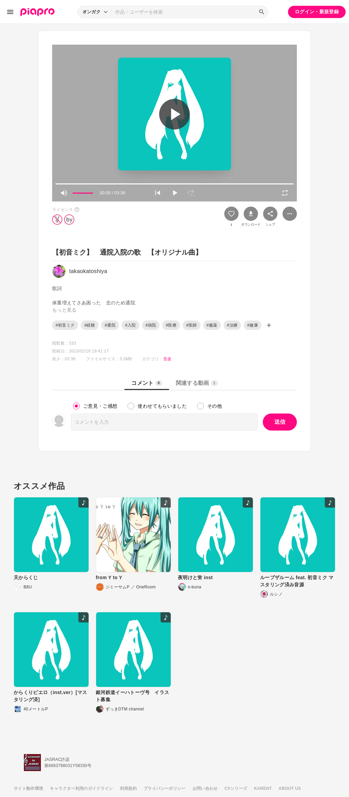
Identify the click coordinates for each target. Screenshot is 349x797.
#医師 (191, 325)
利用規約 (128, 788)
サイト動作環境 (28, 788)
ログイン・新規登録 (317, 11)
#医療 (171, 325)
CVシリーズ (236, 788)
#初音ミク (65, 325)
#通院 (110, 325)
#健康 (252, 325)
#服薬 (212, 325)
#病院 (151, 325)
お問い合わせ (205, 788)
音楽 (167, 359)
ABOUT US (290, 788)
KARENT (263, 788)
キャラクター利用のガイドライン (81, 788)
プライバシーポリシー (164, 788)
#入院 (130, 325)
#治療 (232, 325)
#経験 (89, 325)
